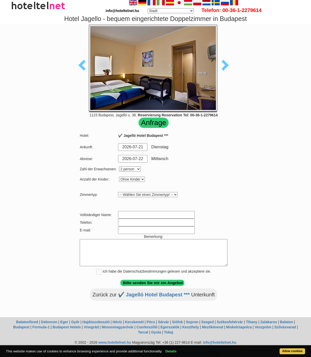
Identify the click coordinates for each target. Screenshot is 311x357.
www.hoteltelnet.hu (114, 342)
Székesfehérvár (230, 322)
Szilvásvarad (285, 327)
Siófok (177, 322)
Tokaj (168, 332)
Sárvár (163, 322)
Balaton (286, 322)
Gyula (156, 332)
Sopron (192, 322)
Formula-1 (41, 327)
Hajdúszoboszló (96, 322)
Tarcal (143, 332)
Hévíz (117, 322)
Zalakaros (268, 322)
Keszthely (190, 327)
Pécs (151, 322)
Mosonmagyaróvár (117, 327)
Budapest (21, 327)
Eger (64, 322)
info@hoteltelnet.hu (219, 342)
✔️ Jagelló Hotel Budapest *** (154, 294)
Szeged (207, 322)
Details (171, 351)
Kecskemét (134, 322)
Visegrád (91, 327)
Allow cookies (292, 351)
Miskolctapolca (239, 327)
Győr (75, 322)
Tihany (251, 322)
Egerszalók (169, 327)
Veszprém (263, 327)
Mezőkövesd (212, 327)
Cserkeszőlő (146, 327)
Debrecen (49, 322)
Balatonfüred (27, 322)
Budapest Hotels (67, 327)
